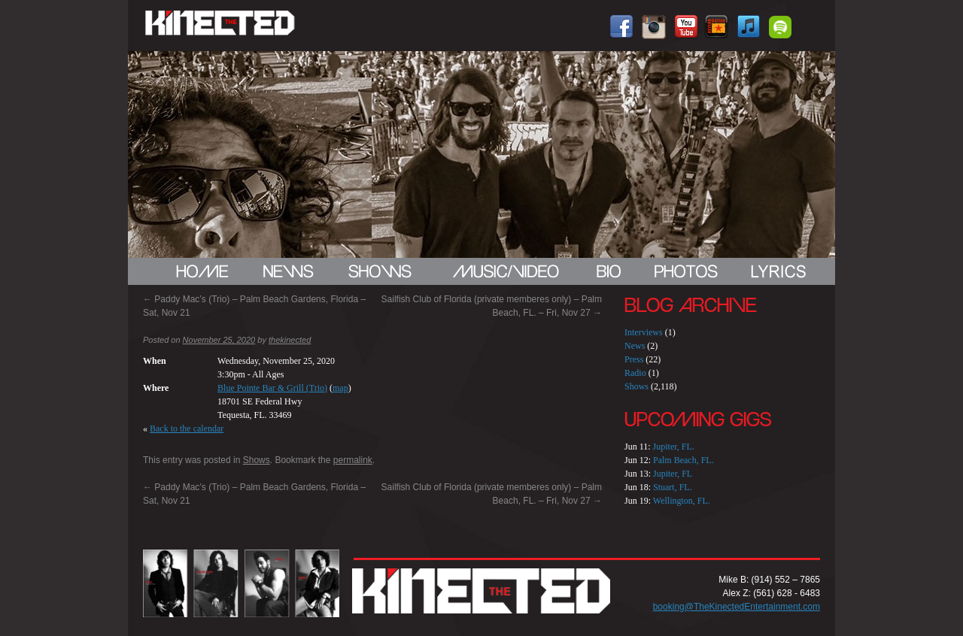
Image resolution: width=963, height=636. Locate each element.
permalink (352, 460)
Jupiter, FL (672, 473)
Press (633, 359)
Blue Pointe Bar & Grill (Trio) (272, 388)
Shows (256, 460)
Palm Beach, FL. (683, 460)
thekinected (290, 339)
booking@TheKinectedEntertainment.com (736, 606)
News (634, 346)
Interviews (643, 332)
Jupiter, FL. (673, 446)
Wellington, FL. (681, 500)
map (340, 388)
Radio (635, 373)
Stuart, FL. (672, 487)
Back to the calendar (186, 428)
